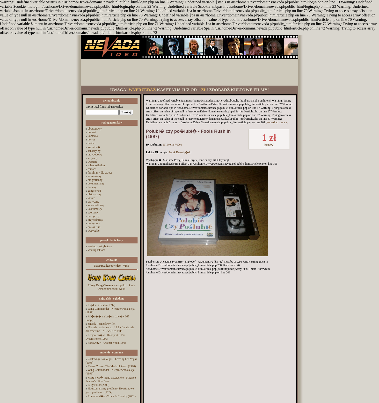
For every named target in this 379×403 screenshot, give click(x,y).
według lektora (96, 250)
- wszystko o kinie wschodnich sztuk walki (111, 287)
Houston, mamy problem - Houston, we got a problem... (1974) (110, 390)
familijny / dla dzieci (100, 172)
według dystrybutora (100, 246)
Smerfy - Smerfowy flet (101, 323)
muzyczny (94, 216)
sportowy (93, 212)
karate (91, 198)
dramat (92, 132)
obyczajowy (95, 128)
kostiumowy (95, 209)
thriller (92, 143)
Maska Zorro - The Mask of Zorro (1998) (112, 366)
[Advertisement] (189, 72)
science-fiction (96, 165)
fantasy (92, 187)
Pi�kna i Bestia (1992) (101, 305)
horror (91, 139)
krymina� (94, 147)
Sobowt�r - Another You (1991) (107, 342)
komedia (93, 136)
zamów (269, 145)
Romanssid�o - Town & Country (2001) (112, 396)
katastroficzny (96, 205)
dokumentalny (96, 183)
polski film (94, 227)
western (92, 161)
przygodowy (95, 154)
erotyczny (93, 201)
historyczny (94, 194)
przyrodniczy (95, 219)
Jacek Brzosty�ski (180, 152)
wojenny (93, 158)
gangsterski (94, 190)
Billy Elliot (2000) (98, 385)
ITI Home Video (172, 144)
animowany (94, 176)
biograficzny (95, 180)
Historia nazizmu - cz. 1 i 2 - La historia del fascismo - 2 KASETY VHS (110, 329)
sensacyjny (94, 151)
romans (92, 169)
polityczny (94, 223)
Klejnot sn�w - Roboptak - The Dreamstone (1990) (105, 336)
